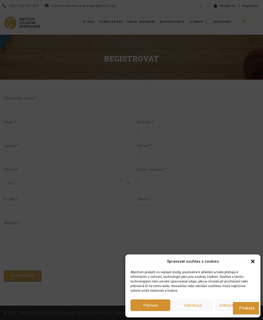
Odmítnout (193, 305)
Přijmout (150, 305)
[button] (252, 261)
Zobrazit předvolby (235, 305)
